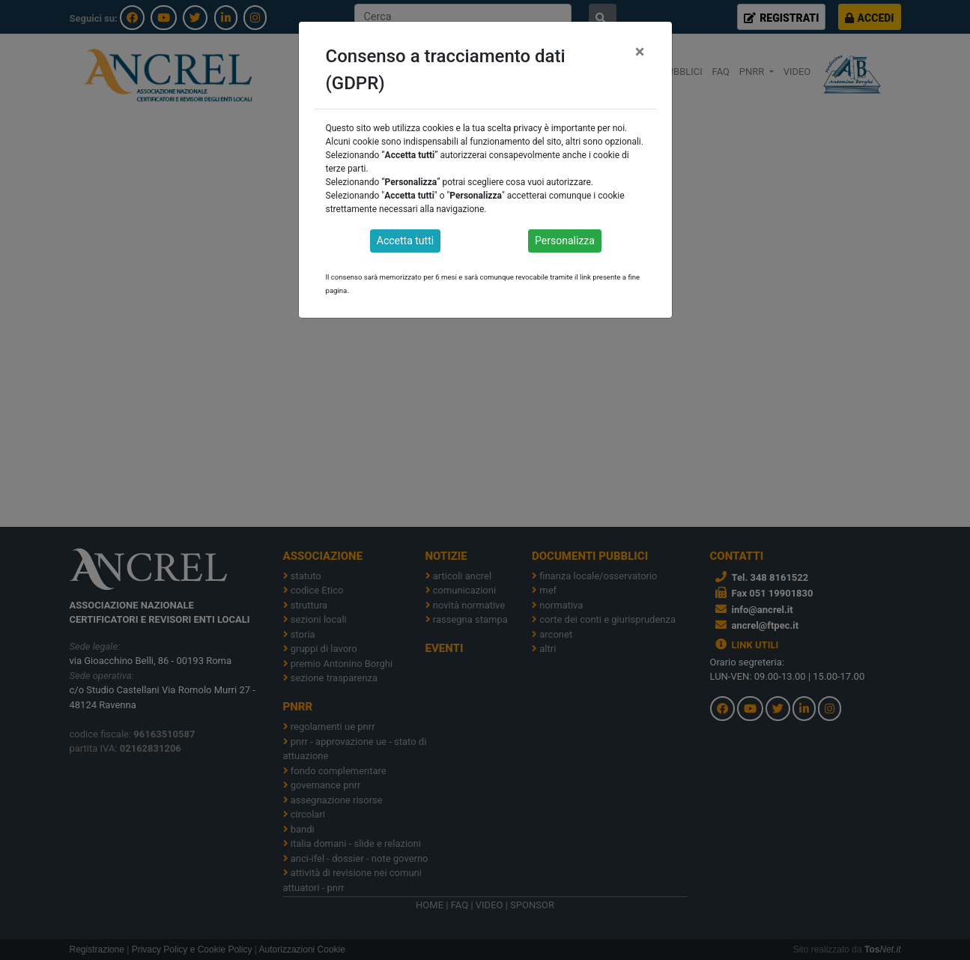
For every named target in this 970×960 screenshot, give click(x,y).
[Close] (640, 52)
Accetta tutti (405, 241)
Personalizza (565, 241)
